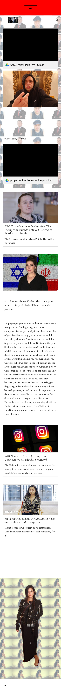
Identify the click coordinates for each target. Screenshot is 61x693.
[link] (30, 48)
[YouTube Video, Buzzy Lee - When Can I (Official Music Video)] (30, 121)
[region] (30, 7)
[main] (30, 305)
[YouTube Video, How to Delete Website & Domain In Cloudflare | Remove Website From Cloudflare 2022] (30, 560)
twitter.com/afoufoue (15, 138)
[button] (4, 19)
